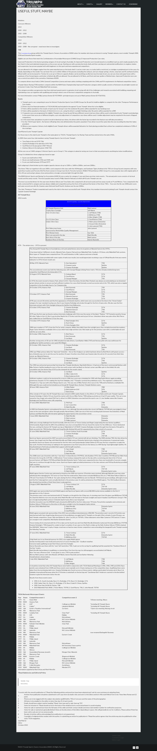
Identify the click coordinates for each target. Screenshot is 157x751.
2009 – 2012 (22, 30)
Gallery (99, 4)
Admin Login (116, 735)
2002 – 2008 (22, 33)
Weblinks (21, 20)
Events (90, 4)
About (80, 4)
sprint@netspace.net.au (71, 96)
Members (109, 4)
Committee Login (118, 738)
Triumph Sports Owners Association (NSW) (37, 747)
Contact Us (120, 4)
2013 (19, 27)
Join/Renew (133, 4)
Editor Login (116, 740)
